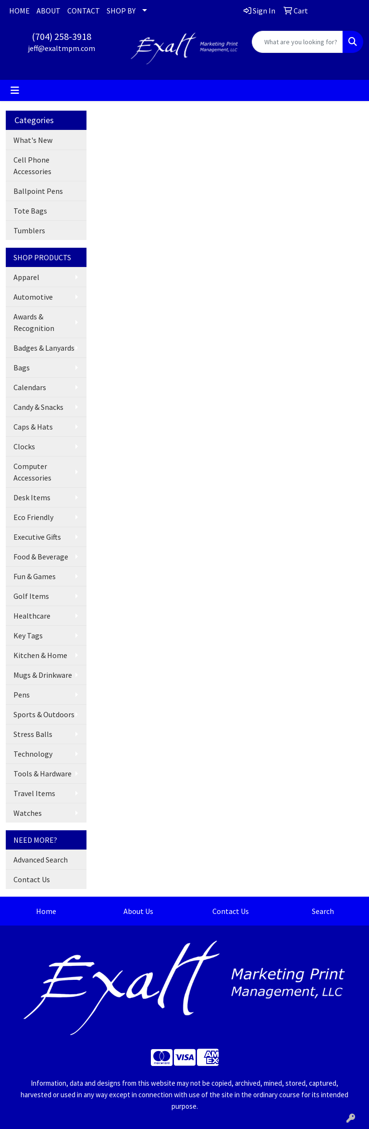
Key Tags (28, 635)
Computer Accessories (32, 471)
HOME (19, 10)
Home (46, 911)
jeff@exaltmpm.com (61, 48)
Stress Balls (32, 734)
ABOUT (49, 10)
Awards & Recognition (33, 322)
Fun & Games (34, 576)
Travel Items (34, 793)
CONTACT (83, 10)
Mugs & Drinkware (42, 675)
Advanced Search (40, 859)
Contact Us (31, 879)
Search (323, 911)
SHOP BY (121, 10)
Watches (27, 813)
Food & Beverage (40, 556)
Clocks (24, 446)
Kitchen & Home (40, 655)
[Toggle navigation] (15, 90)
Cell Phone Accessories (32, 165)
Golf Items (31, 596)
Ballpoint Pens (38, 191)
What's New (32, 140)
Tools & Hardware (42, 773)
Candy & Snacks (38, 407)
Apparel (26, 277)
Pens (21, 694)
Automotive (33, 297)
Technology (32, 754)
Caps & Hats (33, 426)
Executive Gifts (37, 537)
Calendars (29, 387)
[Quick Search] (297, 42)
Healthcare (31, 616)
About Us (138, 911)
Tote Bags (30, 211)
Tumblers (29, 230)
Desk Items (31, 497)
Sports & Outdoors (43, 714)
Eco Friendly (33, 517)
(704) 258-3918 (61, 36)
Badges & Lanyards (43, 348)
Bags (21, 367)
